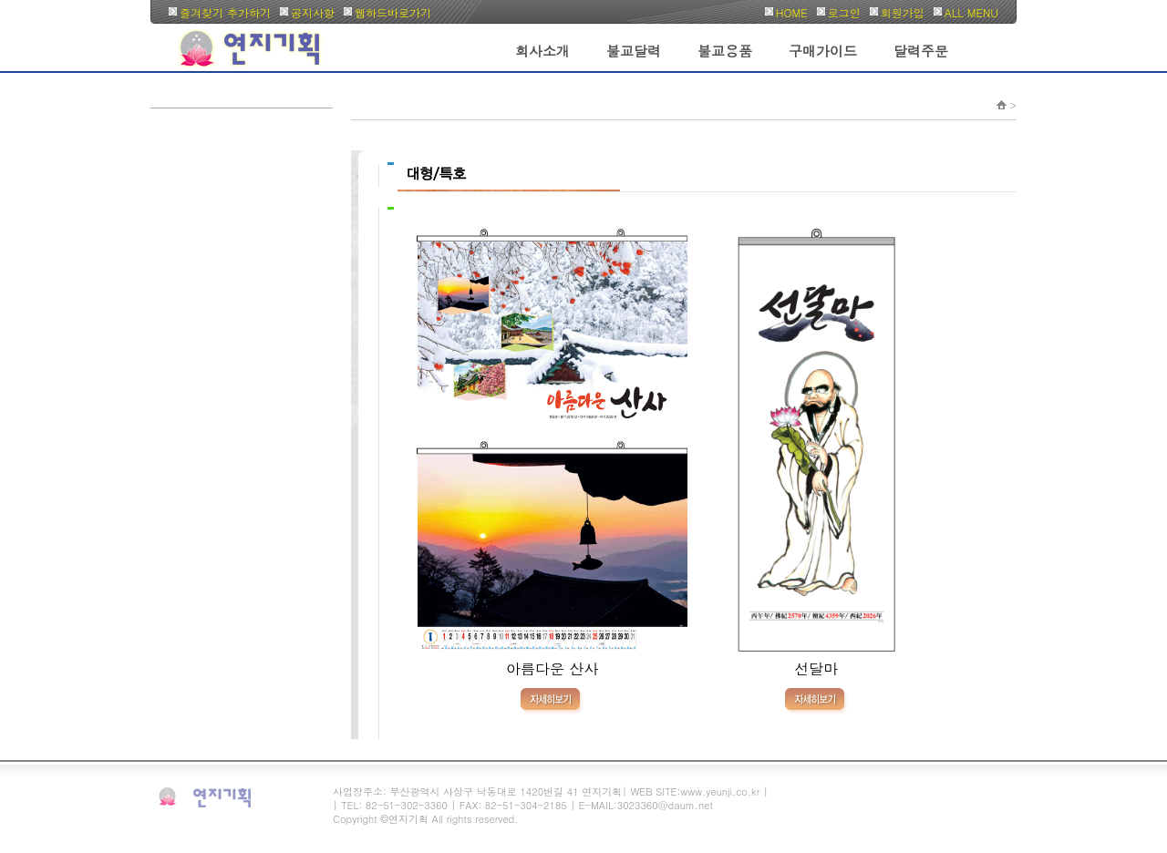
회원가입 (902, 12)
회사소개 (542, 50)
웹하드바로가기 (393, 12)
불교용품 (724, 50)
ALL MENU (971, 12)
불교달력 (633, 50)
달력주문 (920, 50)
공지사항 (313, 12)
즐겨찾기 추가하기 (225, 12)
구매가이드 (823, 50)
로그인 (844, 12)
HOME (792, 12)
